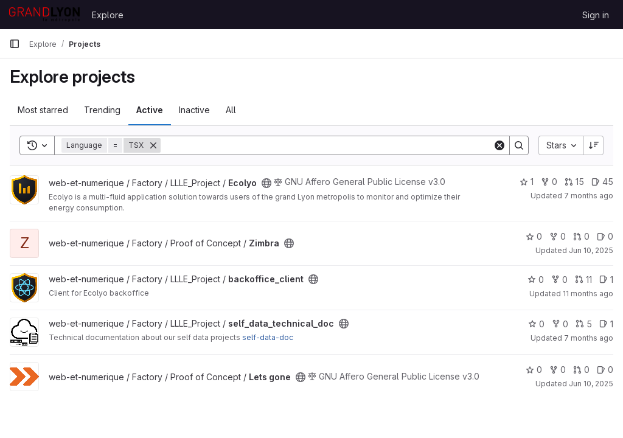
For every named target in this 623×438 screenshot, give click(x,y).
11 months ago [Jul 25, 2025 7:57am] (588, 293)
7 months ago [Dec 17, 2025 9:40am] (588, 195)
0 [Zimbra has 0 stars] (534, 236)
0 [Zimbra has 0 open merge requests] (581, 236)
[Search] (326, 145)
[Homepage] (44, 14)
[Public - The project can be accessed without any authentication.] (266, 183)
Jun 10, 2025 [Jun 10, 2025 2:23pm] (591, 250)
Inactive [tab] (194, 110)
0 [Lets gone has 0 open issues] (605, 369)
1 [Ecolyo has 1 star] (527, 181)
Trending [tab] (102, 110)
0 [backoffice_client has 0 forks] (559, 279)
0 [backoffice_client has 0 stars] (535, 279)
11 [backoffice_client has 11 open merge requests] (583, 279)
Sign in (595, 15)
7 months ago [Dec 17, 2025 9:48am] (588, 337)
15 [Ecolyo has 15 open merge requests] (574, 181)
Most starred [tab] (43, 110)
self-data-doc (267, 337)
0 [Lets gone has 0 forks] (557, 369)
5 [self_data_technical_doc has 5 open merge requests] (584, 324)
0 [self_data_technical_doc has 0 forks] (560, 324)
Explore (108, 15)
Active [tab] (149, 110)
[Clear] (499, 145)
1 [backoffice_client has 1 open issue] (606, 279)
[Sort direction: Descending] (594, 145)
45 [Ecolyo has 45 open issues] (602, 181)
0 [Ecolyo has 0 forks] (549, 181)
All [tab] (231, 110)
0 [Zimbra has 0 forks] (557, 236)
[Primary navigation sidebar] (14, 44)
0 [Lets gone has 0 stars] (534, 369)
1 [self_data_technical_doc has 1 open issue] (606, 324)
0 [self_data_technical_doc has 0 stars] (536, 324)
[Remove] (153, 145)
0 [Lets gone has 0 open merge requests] (581, 369)
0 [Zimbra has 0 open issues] (605, 236)
